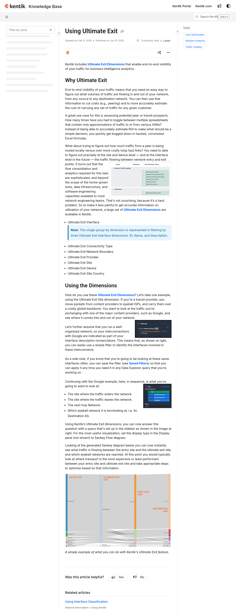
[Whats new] (219, 6)
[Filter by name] (30, 30)
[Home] (6, 17)
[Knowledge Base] (45, 6)
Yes (118, 577)
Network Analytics (195, 40)
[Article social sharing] (159, 53)
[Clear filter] (50, 30)
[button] (212, 17)
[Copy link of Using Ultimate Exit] (122, 31)
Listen (166, 40)
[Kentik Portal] (181, 6)
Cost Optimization (195, 34)
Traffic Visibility (194, 47)
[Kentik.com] (203, 6)
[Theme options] (228, 6)
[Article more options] (168, 53)
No (138, 577)
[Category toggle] (59, 33)
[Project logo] (15, 6)
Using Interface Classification (86, 602)
